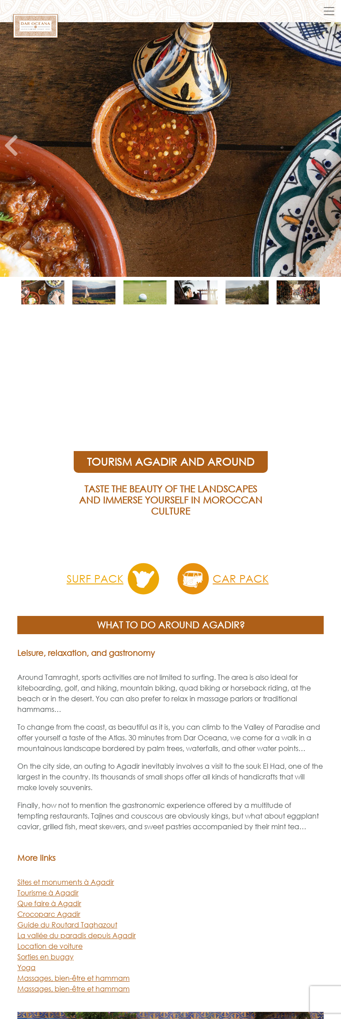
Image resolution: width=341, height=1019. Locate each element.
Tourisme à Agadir (48, 892)
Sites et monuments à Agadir (65, 882)
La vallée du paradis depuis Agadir (76, 935)
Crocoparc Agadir (48, 914)
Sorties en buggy (45, 956)
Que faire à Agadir (49, 903)
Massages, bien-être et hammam (73, 978)
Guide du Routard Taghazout (67, 924)
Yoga (26, 967)
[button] (11, 149)
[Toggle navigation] (329, 11)
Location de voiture (50, 946)
